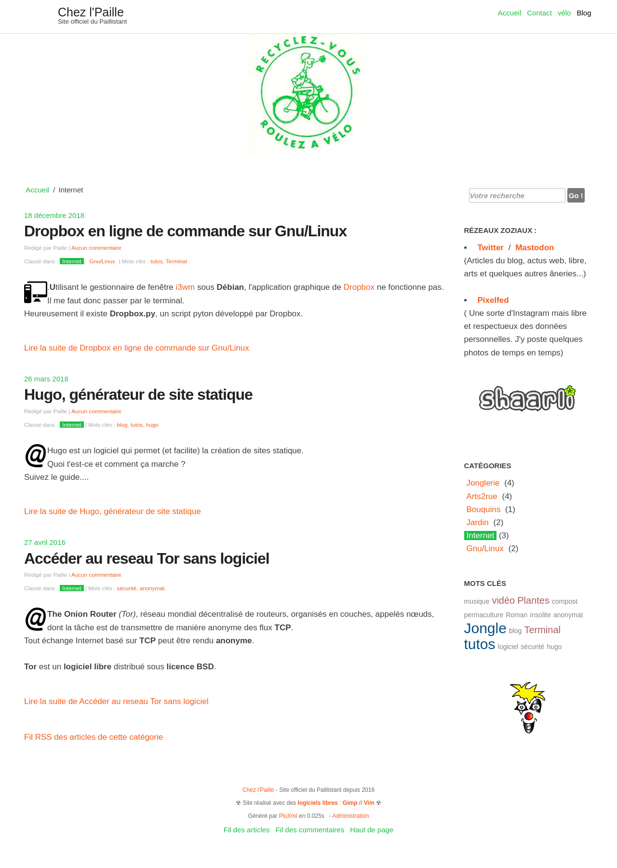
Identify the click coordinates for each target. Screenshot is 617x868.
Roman (516, 615)
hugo (152, 424)
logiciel (508, 647)
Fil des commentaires (310, 830)
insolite (540, 615)
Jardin (478, 522)
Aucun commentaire (96, 247)
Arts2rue (482, 496)
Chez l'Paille (91, 12)
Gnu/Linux (102, 261)
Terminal (176, 261)
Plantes (533, 600)
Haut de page (371, 830)
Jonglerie (483, 483)
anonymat (152, 588)
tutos (156, 261)
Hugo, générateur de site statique (138, 394)
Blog (584, 13)
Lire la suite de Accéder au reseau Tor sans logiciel (116, 701)
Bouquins (484, 509)
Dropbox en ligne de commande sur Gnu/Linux (185, 231)
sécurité (126, 588)
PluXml (288, 816)
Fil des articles (247, 830)
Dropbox (359, 287)
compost (564, 601)
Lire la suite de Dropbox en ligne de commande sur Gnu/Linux (136, 348)
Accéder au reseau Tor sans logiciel (146, 558)
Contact (539, 13)
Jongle (485, 628)
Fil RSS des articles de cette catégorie (93, 737)
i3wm (185, 287)
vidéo (503, 600)
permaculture (484, 615)
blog (122, 424)
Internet (71, 261)
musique (477, 601)
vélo (564, 13)
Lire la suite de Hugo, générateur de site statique (112, 511)
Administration (350, 816)
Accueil (509, 13)
